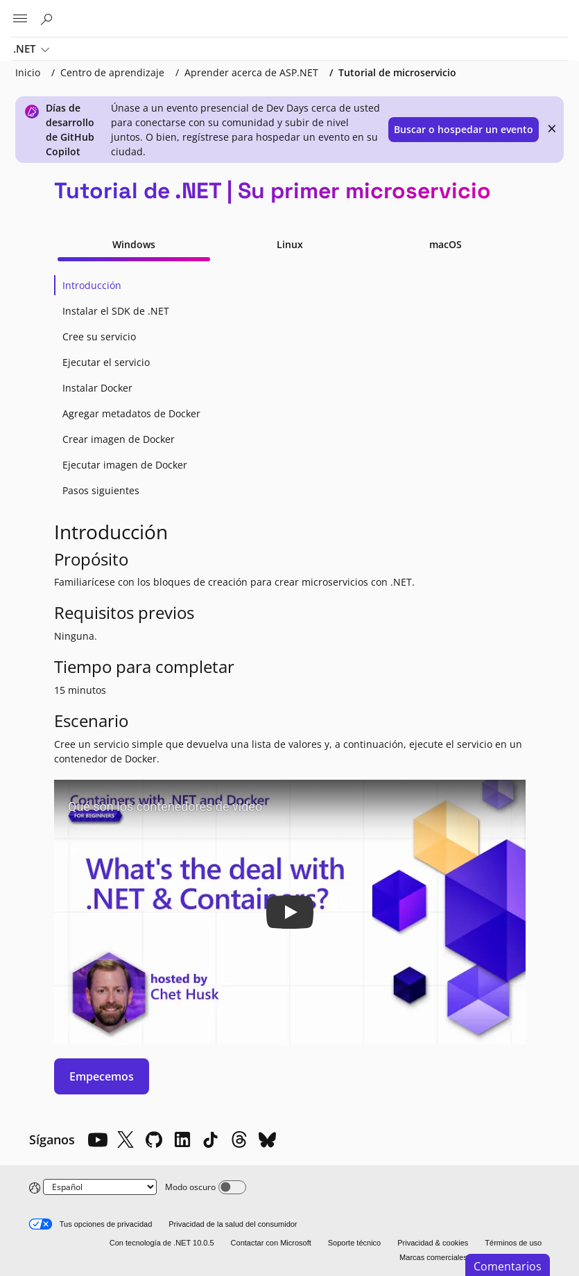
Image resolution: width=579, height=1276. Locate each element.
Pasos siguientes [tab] (100, 490)
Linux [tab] (290, 244)
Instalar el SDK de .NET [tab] (115, 310)
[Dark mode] (232, 1187)
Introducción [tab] (91, 285)
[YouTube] (97, 1139)
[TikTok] (211, 1139)
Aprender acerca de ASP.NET (251, 72)
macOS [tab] (445, 244)
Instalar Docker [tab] (97, 387)
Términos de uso (513, 1243)
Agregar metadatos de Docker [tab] (131, 413)
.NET (31, 50)
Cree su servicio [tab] (99, 336)
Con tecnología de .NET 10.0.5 (162, 1243)
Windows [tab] (133, 244)
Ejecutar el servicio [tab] (106, 362)
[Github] (154, 1139)
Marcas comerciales (433, 1257)
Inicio (27, 72)
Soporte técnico (354, 1243)
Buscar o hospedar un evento (463, 129)
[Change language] (100, 1187)
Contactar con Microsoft (271, 1243)
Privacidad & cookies (432, 1243)
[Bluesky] (267, 1139)
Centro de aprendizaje (112, 72)
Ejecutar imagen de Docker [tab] (124, 464)
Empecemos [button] (101, 1076)
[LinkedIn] (182, 1139)
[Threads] (239, 1139)
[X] (125, 1139)
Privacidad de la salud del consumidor (232, 1224)
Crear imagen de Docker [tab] (118, 439)
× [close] (552, 128)
